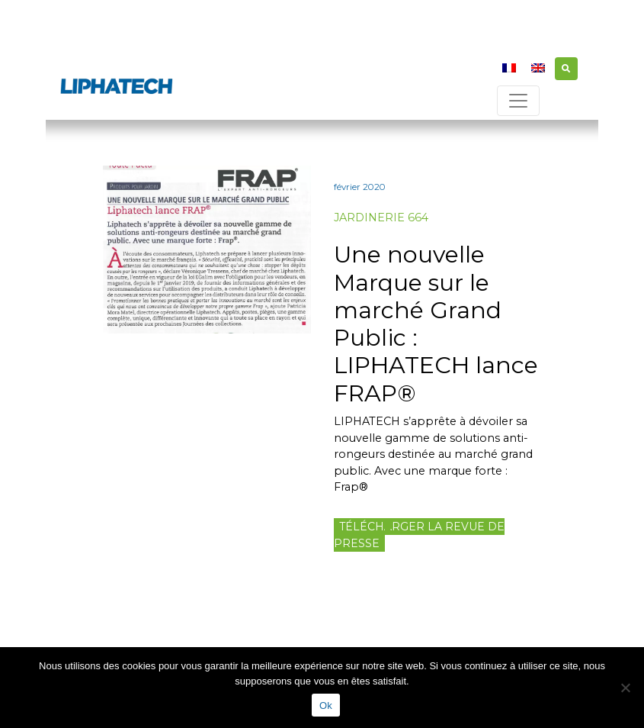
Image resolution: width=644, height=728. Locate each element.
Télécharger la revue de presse (419, 535)
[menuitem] (509, 67)
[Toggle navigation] (518, 100)
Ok (325, 705)
